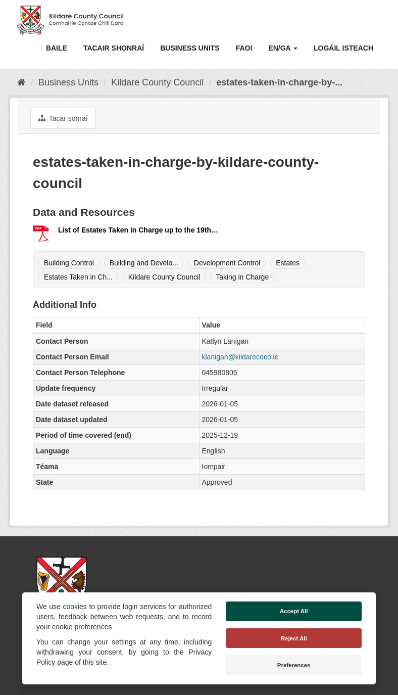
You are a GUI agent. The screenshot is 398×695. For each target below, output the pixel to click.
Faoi (244, 48)
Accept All (294, 611)
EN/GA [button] (282, 48)
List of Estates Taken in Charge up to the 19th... (137, 230)
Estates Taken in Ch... (78, 277)
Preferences (294, 665)
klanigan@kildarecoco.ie (240, 357)
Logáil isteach (343, 48)
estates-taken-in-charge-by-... (279, 82)
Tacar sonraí (63, 118)
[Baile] (21, 82)
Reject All (294, 638)
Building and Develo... (144, 263)
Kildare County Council (157, 82)
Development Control (227, 263)
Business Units (189, 48)
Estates (288, 263)
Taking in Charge (242, 277)
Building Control (69, 263)
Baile (56, 48)
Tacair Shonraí (113, 48)
